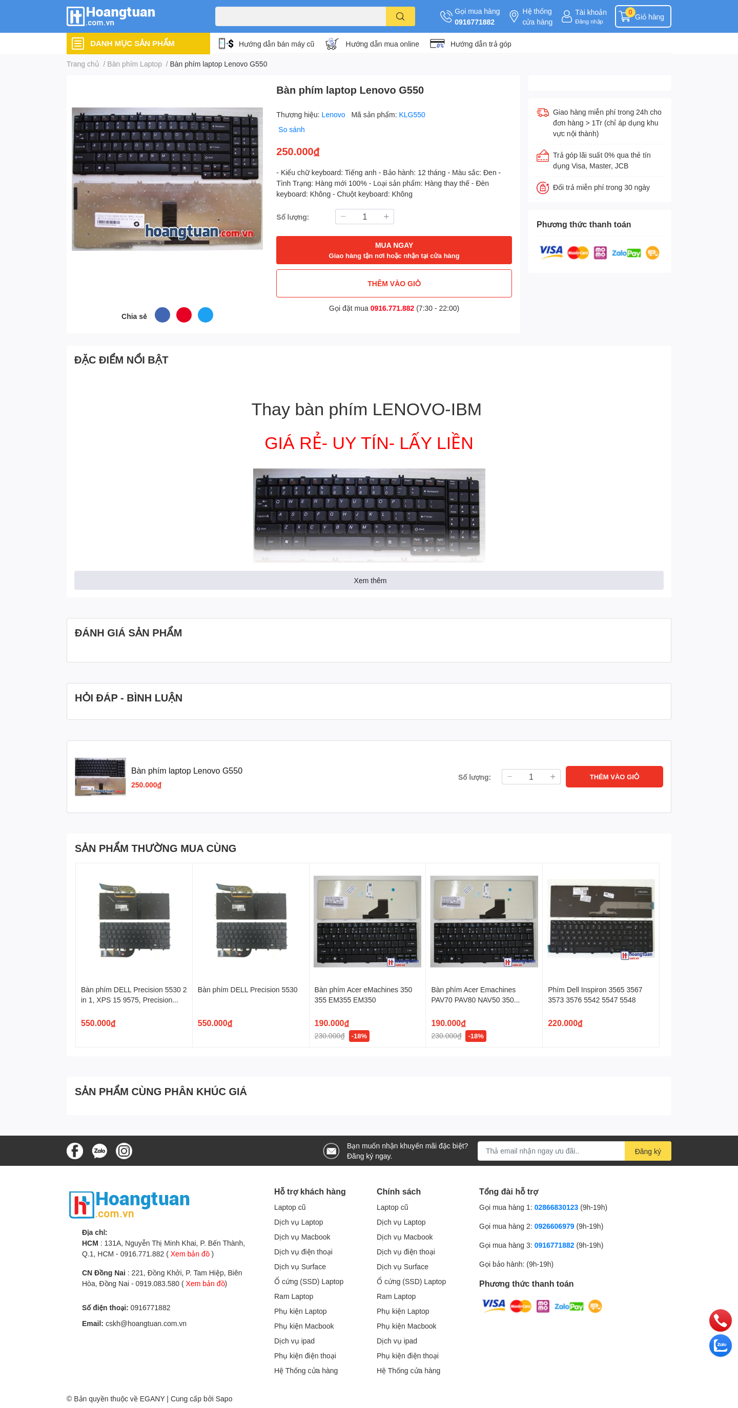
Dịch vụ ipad (294, 1340)
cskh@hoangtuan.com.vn (146, 1323)
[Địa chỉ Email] (574, 1151)
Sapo (224, 1398)
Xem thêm (370, 580)
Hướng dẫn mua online (382, 43)
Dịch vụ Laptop (298, 1222)
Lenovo (334, 114)
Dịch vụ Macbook (302, 1236)
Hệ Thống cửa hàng (306, 1370)
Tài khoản (591, 12)
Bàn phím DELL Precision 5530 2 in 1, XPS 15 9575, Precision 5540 (134, 999)
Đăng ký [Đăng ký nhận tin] (648, 1151)
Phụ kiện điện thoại (305, 1355)
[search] (400, 16)
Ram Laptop (293, 1296)
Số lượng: (292, 216)
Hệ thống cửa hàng (537, 16)
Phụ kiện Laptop (300, 1311)
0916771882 (475, 21)
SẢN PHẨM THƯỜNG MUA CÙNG (155, 848)
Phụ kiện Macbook (304, 1325)
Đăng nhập (589, 21)
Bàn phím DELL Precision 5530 (248, 989)
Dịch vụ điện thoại (303, 1251)
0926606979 (555, 1226)
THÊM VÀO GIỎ (394, 283)
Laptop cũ (290, 1207)
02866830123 (557, 1207)
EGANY (152, 1398)
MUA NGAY (394, 251)
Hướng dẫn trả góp (480, 43)
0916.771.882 (393, 308)
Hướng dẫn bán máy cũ (276, 43)
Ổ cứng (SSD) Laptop (308, 1281)
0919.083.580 (157, 1283)
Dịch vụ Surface (300, 1266)
